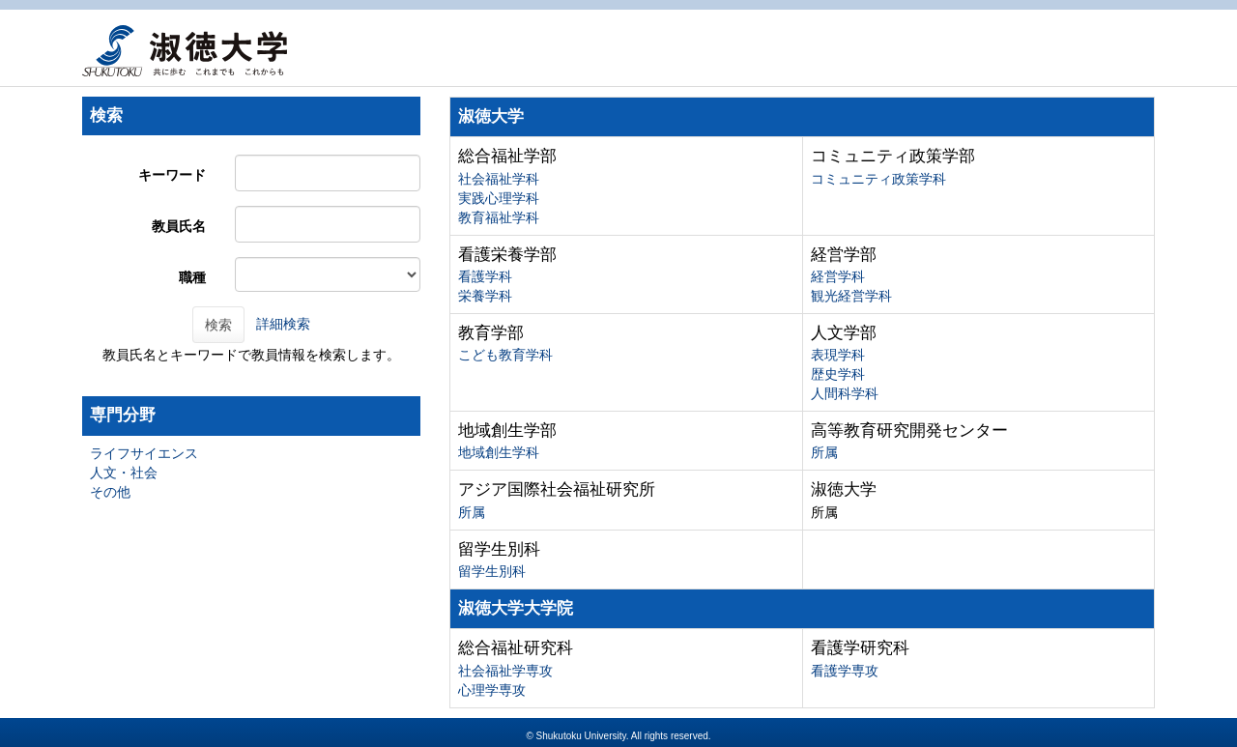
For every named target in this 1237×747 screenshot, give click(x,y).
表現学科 (838, 354)
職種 (192, 277)
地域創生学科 (498, 452)
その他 (110, 492)
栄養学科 (485, 295)
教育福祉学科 (498, 217)
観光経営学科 (851, 295)
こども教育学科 (505, 354)
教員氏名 (179, 226)
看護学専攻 (844, 670)
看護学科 (485, 276)
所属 (824, 452)
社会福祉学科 (498, 179)
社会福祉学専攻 (505, 670)
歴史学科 (838, 374)
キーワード (172, 175)
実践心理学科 (498, 198)
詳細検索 (283, 323)
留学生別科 (492, 571)
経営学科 (838, 276)
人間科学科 (844, 393)
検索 (218, 324)
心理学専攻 (492, 690)
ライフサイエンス (144, 453)
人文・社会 (124, 472)
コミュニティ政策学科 (878, 179)
